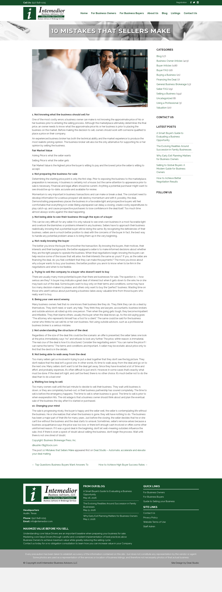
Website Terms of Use (154, 546)
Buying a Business (166, 99)
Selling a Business (166, 118)
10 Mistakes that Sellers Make (58, 474)
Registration (181, 2)
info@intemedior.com (42, 546)
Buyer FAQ (162, 94)
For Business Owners (103, 13)
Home (84, 13)
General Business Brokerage (171, 108)
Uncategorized (164, 122)
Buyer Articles (163, 90)
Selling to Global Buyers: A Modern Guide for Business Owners (170, 193)
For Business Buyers (132, 13)
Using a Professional (167, 127)
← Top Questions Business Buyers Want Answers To (60, 489)
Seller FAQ (162, 113)
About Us (152, 13)
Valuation (161, 132)
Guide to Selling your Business (159, 525)
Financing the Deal (166, 104)
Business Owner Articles (169, 85)
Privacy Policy (150, 542)
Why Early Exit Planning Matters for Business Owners (110, 540)
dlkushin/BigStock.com (45, 469)
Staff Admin (149, 551)
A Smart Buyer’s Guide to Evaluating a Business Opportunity (169, 161)
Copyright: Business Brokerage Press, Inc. (54, 464)
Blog (164, 13)
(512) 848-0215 (39, 2)
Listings (175, 13)
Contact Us (190, 13)
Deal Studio (193, 587)
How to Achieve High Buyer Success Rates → (123, 489)
